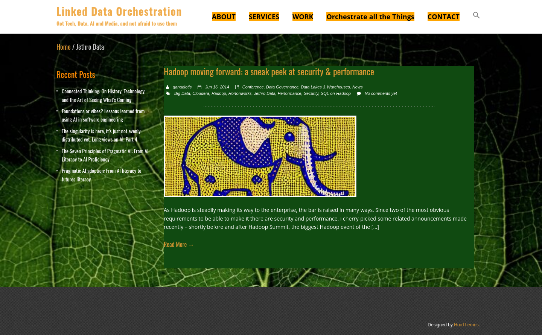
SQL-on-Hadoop (336, 93)
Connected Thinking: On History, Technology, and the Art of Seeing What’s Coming (103, 95)
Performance (289, 93)
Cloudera (200, 93)
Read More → (179, 244)
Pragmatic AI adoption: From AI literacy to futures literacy (101, 174)
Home (63, 47)
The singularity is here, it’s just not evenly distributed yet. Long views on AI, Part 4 (101, 135)
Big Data (182, 93)
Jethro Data (265, 93)
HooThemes (466, 324)
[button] (476, 16)
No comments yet (381, 93)
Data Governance (282, 87)
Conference (253, 87)
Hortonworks (240, 93)
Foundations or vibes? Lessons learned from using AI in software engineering (103, 115)
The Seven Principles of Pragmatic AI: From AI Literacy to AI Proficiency (105, 155)
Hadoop (219, 93)
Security (311, 93)
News (357, 87)
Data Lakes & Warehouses (325, 87)
